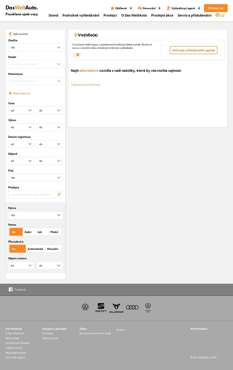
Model (12, 57)
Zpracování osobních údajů (95, 333)
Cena (11, 103)
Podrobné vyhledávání (80, 15)
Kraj (10, 170)
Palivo (12, 208)
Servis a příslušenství (194, 15)
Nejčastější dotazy (15, 352)
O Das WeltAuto (134, 15)
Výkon (12, 120)
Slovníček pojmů (15, 357)
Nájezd (12, 154)
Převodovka (15, 241)
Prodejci (110, 15)
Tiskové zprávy (14, 348)
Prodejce (13, 187)
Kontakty (47, 333)
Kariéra (120, 329)
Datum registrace (19, 137)
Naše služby (12, 338)
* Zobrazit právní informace (86, 84)
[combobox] (35, 194)
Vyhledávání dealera (17, 343)
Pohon (12, 224)
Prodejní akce (162, 15)
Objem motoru (17, 258)
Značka (12, 40)
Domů (53, 15)
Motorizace (15, 74)
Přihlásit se (215, 8)
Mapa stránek (50, 338)
